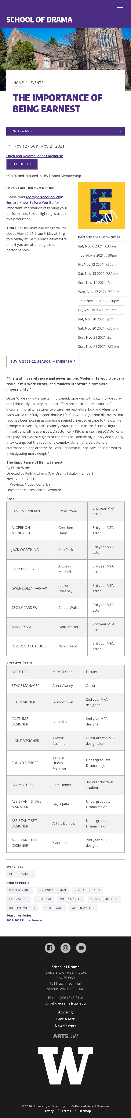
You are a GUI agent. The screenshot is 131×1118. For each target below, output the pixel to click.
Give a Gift (65, 1019)
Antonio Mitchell (104, 899)
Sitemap (85, 1111)
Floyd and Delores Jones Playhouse (34, 156)
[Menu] (120, 7)
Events (36, 82)
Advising (65, 1012)
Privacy (48, 1111)
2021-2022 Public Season (24, 920)
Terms (66, 1111)
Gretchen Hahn (87, 890)
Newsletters (65, 1025)
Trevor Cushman (53, 890)
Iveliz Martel (70, 899)
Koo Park (44, 899)
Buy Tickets (22, 164)
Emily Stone (18, 899)
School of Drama (39, 19)
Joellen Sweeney (22, 908)
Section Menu (23, 131)
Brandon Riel (19, 890)
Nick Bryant (54, 908)
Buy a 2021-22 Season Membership (43, 361)
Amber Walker (83, 908)
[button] (101, 227)
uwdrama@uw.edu (70, 1003)
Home (19, 82)
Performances (20, 874)
